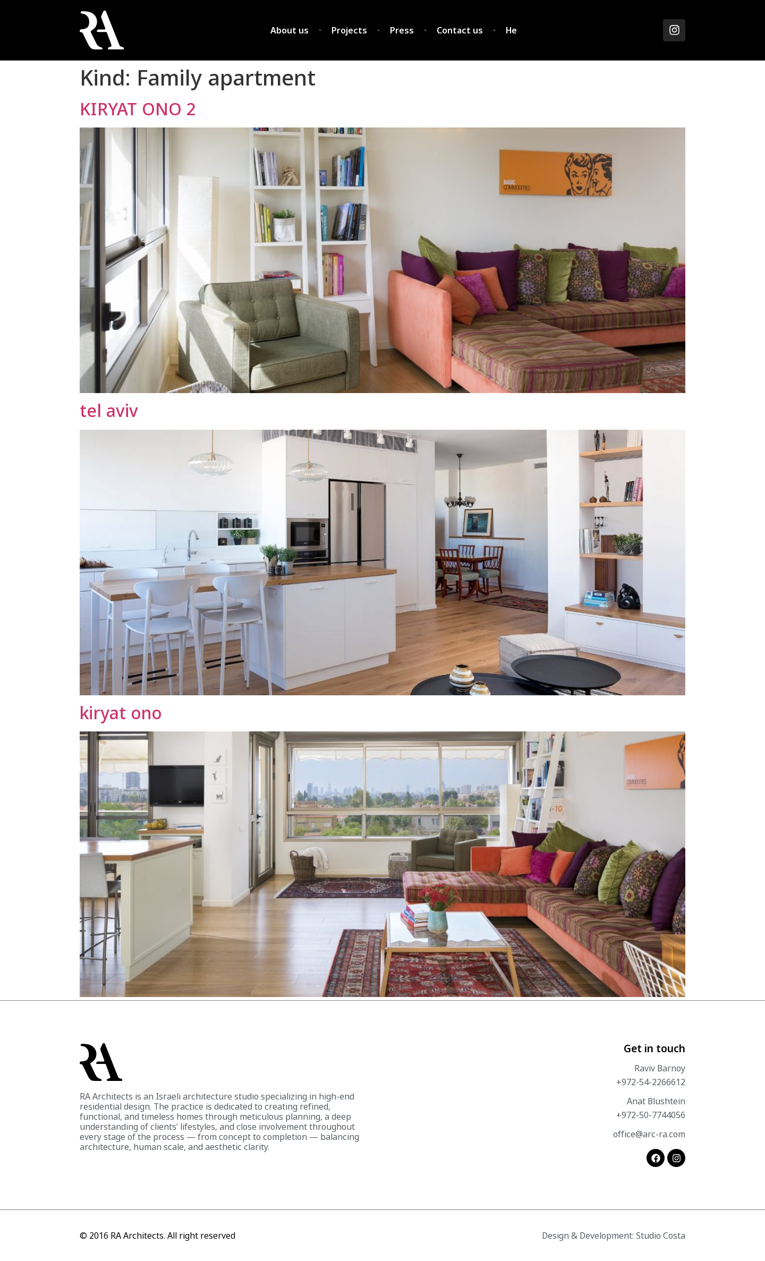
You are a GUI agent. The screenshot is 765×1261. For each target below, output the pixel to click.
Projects (349, 30)
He (511, 30)
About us (289, 30)
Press (402, 30)
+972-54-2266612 (650, 1082)
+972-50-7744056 (650, 1115)
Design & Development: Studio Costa (613, 1235)
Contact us (460, 30)
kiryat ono (121, 712)
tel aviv (109, 410)
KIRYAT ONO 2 (138, 108)
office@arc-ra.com (649, 1134)
